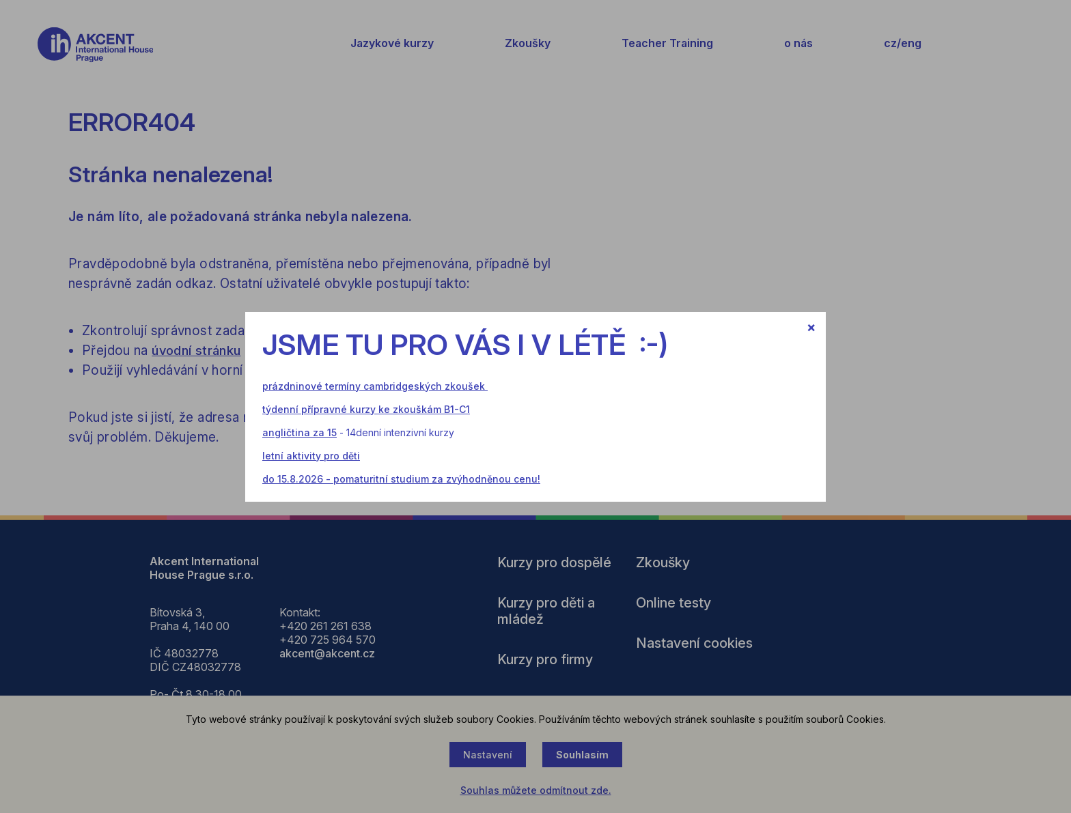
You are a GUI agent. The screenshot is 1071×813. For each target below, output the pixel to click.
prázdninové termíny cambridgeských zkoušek (373, 386)
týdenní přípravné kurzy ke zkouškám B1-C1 (366, 409)
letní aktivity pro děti (311, 455)
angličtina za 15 (299, 432)
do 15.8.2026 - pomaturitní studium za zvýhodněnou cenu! (401, 479)
